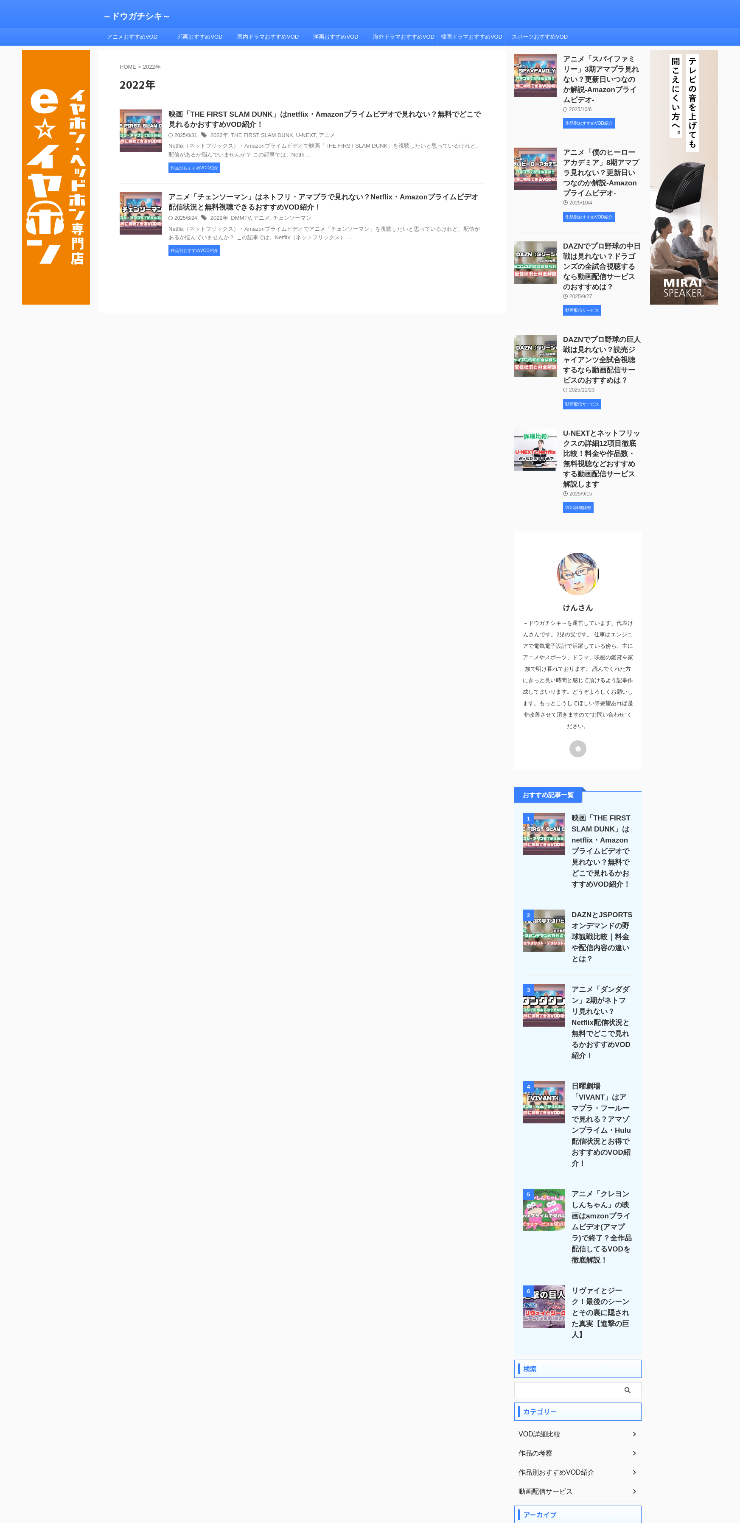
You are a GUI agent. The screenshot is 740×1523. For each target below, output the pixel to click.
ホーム (277, 1475)
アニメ (318, 137)
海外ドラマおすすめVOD (403, 37)
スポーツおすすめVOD (540, 37)
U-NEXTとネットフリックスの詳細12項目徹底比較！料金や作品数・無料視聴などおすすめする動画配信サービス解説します (602, 428)
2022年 (218, 137)
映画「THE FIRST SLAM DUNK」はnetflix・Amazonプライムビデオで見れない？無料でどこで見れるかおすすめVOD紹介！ (600, 818)
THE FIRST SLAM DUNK (258, 137)
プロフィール (311, 1475)
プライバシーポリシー (362, 1475)
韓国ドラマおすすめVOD (471, 37)
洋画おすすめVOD (335, 37)
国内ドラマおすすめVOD (268, 37)
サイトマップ (413, 1475)
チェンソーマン (286, 221)
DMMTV (239, 221)
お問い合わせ (455, 1475)
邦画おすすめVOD (199, 37)
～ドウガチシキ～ (137, 16)
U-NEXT (299, 137)
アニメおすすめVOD (132, 37)
